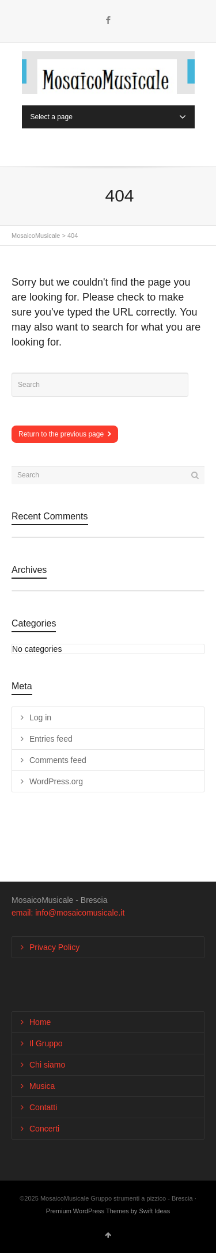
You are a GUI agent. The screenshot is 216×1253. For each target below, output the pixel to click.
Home (40, 1022)
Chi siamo (47, 1064)
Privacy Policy (54, 947)
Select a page (108, 117)
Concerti (44, 1128)
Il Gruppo (46, 1043)
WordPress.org (56, 781)
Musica (42, 1086)
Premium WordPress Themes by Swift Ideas (108, 1211)
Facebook (108, 20)
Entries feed (51, 738)
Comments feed (57, 760)
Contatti (43, 1107)
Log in (40, 717)
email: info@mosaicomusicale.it (68, 912)
